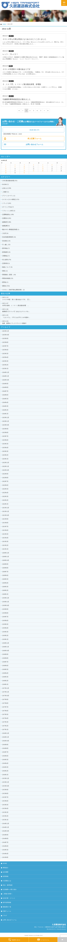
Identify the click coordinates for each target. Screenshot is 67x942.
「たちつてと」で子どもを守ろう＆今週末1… (34, 316)
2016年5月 (5, 759)
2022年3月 (5, 496)
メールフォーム (43, 939)
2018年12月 (5, 643)
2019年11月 (5, 601)
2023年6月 (5, 440)
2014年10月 (5, 831)
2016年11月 (5, 737)
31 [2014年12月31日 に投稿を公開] (24, 172)
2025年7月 (5, 346)
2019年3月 (5, 632)
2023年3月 (5, 451)
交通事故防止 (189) (8, 214)
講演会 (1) (5, 282)
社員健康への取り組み (10, 889)
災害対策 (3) (6, 263)
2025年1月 (5, 368)
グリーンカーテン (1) (8, 195)
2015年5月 (5, 804)
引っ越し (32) (6, 244)
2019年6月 (5, 620)
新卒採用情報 (7, 902)
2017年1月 (5, 729)
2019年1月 (5, 639)
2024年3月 (5, 406)
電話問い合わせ (14, 939)
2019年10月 (5, 605)
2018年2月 (5, 680)
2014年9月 (5, 835)
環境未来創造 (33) (7, 278)
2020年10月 (5, 560)
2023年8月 (5, 432)
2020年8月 (5, 568)
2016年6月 (5, 756)
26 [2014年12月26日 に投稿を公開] (42, 170)
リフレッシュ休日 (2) (8, 210)
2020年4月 (5, 583)
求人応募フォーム (34, 139)
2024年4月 (5, 402)
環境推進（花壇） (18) (9, 274)
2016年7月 (5, 752)
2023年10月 (5, 425)
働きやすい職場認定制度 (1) (10, 229)
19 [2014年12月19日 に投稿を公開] (42, 169)
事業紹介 (5, 867)
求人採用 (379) (6, 259)
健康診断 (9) (6, 226)
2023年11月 (5, 421)
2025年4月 (5, 357)
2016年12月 (5, 733)
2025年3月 (5, 361)
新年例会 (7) (6, 248)
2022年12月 (5, 462)
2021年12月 (5, 507)
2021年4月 (5, 538)
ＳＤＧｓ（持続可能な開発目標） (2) (13, 289)
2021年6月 (5, 530)
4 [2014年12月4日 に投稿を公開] (33, 165)
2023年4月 (5, 447)
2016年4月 (5, 763)
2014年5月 (5, 850)
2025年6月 (5, 349)
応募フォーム (7, 911)
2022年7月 (5, 481)
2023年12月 (5, 417)
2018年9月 (5, 654)
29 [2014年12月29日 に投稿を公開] (5, 172)
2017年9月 (5, 699)
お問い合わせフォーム (34, 144)
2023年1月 (5, 459)
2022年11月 (5, 466)
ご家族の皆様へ (7, 894)
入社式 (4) (5, 233)
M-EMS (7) (5, 184)
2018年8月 (5, 658)
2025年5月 (5, 353)
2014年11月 (5, 827)
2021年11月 (5, 511)
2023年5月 (5, 444)
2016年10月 (5, 741)
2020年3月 (5, 586)
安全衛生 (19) (6, 241)
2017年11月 (5, 692)
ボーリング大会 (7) (8, 207)
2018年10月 (5, 650)
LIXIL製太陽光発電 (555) (9, 180)
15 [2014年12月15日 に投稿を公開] (5, 169)
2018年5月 (5, 669)
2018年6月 (5, 665)
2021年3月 (5, 541)
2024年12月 (5, 372)
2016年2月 (5, 771)
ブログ (5, 915)
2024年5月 (5, 398)
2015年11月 (5, 782)
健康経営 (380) (6, 222)
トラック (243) (6, 203)
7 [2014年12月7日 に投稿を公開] (61, 165)
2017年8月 (5, 703)
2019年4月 (5, 628)
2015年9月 (5, 789)
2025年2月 (5, 365)
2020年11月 (5, 556)
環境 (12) (5, 271)
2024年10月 (5, 380)
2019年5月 (5, 624)
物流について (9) (7, 267)
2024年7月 (5, 391)
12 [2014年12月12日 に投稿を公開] (42, 167)
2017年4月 (5, 718)
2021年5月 (5, 534)
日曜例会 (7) (6, 256)
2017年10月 (5, 695)
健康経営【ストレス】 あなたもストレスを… (34, 310)
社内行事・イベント (9, 898)
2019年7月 (5, 616)
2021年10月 (5, 515)
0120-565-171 (34, 130)
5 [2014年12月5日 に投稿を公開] (42, 165)
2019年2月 (5, 635)
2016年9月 (5, 744)
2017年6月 (5, 710)
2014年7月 (5, 842)
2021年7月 (5, 526)
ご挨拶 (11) (5, 192)
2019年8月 (5, 613)
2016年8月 (5, 748)
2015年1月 (5, 819)
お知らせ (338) (6, 188)
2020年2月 (5, 590)
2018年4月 (5, 673)
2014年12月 (5, 823)
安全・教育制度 (7, 885)
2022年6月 (5, 485)
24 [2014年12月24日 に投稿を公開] (24, 170)
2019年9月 (5, 609)
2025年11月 (5, 331)
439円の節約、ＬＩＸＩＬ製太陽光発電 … (34, 304)
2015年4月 (5, 808)
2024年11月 (5, 376)
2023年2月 (5, 455)
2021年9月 (5, 519)
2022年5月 (5, 489)
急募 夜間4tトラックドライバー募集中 (34, 322)
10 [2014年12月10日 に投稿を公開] (24, 167)
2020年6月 (5, 575)
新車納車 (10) (6, 252)
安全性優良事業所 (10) (9, 237)
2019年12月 (5, 598)
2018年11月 (5, 647)
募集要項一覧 (7, 907)
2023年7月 (5, 436)
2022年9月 (5, 474)
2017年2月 (5, 726)
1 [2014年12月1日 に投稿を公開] (5, 165)
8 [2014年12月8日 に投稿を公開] (5, 167)
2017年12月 (5, 688)
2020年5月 (5, 579)
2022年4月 (5, 492)
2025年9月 (5, 338)
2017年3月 (5, 722)
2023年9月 (5, 429)
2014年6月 (5, 846)
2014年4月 (5, 853)
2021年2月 (5, 545)
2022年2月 (5, 500)
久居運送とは (7, 880)
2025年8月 (5, 342)
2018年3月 (5, 677)
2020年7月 (5, 571)
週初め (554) (6, 286)
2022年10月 (5, 470)
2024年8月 (5, 387)
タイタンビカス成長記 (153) (10, 199)
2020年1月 (5, 594)
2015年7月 (5, 797)
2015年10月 (5, 786)
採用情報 (5, 876)
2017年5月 (5, 714)
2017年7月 (5, 707)
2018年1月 (5, 684)
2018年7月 (5, 662)
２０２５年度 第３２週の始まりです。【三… (34, 298)
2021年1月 (5, 549)
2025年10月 (5, 335)
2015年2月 (5, 816)
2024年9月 (5, 383)
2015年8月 (5, 793)
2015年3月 (5, 812)
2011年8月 (5, 857)
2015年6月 (5, 801)
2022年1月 (5, 504)
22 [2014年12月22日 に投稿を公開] (5, 170)
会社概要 (5, 872)
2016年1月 (5, 774)
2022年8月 (5, 477)
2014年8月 (5, 838)
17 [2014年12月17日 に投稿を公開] (24, 169)
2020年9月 (5, 564)
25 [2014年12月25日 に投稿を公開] (33, 170)
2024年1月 (5, 413)
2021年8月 (5, 522)
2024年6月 (5, 395)
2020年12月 (5, 553)
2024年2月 (5, 410)
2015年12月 (5, 778)
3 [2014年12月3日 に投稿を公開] (24, 165)
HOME (4, 24)
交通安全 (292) (6, 218)
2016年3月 (5, 767)
